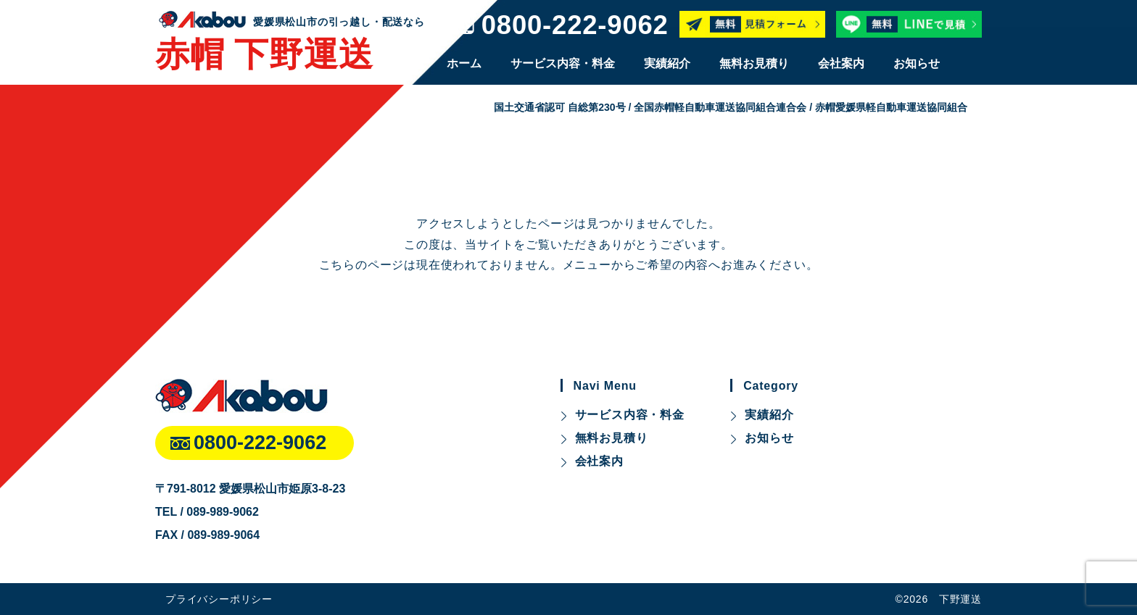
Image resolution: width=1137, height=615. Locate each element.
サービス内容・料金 (562, 63)
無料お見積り (754, 63)
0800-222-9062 (575, 25)
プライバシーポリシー (219, 599)
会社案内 (841, 63)
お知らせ (916, 63)
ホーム (464, 63)
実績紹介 (667, 63)
